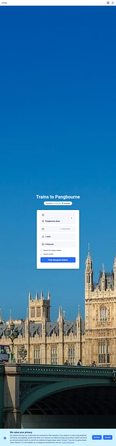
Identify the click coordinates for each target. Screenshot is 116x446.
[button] (82, 4)
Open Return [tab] (31, 221)
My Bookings (66, 4)
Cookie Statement (68, 442)
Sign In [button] (106, 4)
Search (104, 239)
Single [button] (8, 221)
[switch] (108, 221)
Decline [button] (97, 437)
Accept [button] (108, 437)
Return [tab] (18, 221)
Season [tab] (44, 221)
